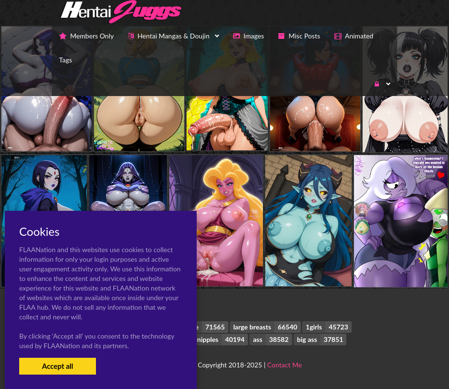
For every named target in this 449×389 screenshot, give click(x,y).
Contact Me (284, 365)
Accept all (57, 366)
